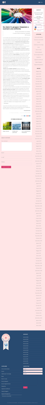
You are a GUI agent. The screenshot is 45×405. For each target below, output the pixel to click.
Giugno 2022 (38, 163)
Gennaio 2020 (39, 230)
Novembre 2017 (38, 293)
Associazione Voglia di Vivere (18, 25)
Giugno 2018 (38, 278)
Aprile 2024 (38, 123)
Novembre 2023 (38, 133)
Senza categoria (15, 112)
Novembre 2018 (38, 265)
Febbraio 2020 (39, 228)
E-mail (2, 157)
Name (2, 152)
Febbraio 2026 (39, 78)
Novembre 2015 (38, 310)
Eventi (38, 42)
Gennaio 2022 (38, 173)
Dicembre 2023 (38, 131)
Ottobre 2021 (38, 178)
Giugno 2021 (38, 188)
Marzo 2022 (38, 168)
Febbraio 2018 (38, 288)
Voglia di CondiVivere (25, 112)
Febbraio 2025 (39, 106)
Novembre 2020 (38, 205)
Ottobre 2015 (38, 313)
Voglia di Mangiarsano (38, 64)
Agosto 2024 (38, 113)
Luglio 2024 (38, 116)
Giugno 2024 (38, 118)
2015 (27, 361)
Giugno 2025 (38, 96)
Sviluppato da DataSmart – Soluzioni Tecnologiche (17, 402)
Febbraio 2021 (38, 198)
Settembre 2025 (38, 88)
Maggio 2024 (38, 121)
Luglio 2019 (38, 245)
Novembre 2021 (38, 176)
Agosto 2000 (38, 320)
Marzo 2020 (38, 225)
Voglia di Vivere (39, 27)
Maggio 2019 (38, 250)
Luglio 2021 (38, 186)
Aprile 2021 (38, 193)
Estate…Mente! (6, 131)
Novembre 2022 (38, 156)
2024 (27, 341)
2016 (27, 358)
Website (3, 161)
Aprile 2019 (38, 253)
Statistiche (39, 57)
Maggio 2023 (38, 146)
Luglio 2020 (38, 215)
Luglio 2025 (38, 93)
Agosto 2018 (38, 273)
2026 (27, 337)
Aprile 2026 (38, 73)
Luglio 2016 (38, 308)
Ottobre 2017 (38, 295)
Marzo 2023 (38, 151)
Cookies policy (35, 402)
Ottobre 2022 (38, 158)
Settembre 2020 (38, 210)
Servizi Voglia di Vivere (38, 54)
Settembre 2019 (38, 240)
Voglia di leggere (38, 62)
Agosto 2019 (38, 243)
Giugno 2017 (38, 303)
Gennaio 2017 (38, 305)
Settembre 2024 (38, 111)
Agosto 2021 (38, 183)
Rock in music (38, 49)
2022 (27, 345)
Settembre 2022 (38, 161)
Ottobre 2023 (38, 136)
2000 (27, 363)
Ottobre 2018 (38, 268)
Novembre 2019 (38, 235)
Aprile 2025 (38, 101)
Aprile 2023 (38, 148)
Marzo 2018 (38, 285)
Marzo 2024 (38, 126)
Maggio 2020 (38, 220)
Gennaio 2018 (38, 290)
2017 (27, 356)
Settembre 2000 (38, 318)
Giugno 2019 (38, 248)
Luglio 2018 (38, 275)
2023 (27, 343)
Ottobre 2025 (38, 86)
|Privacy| (30, 402)
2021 (27, 348)
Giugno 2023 (38, 143)
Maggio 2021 (38, 190)
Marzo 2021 (38, 195)
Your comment (4, 141)
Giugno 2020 (38, 218)
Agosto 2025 (38, 91)
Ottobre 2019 (38, 238)
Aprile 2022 (38, 166)
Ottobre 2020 (38, 208)
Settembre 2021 (38, 181)
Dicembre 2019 (39, 233)
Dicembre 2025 (38, 83)
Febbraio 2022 (39, 171)
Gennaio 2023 (38, 153)
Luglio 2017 (38, 300)
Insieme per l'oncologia (38, 44)
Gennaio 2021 (38, 200)
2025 (27, 339)
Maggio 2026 (38, 71)
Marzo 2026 (38, 76)
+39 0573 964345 (40, 20)
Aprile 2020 (38, 223)
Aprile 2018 (38, 283)
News (38, 47)
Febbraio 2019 (38, 258)
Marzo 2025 (38, 103)
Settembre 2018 (38, 270)
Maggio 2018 (38, 280)
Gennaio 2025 (38, 108)
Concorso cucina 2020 (38, 39)
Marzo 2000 (38, 325)
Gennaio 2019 (38, 260)
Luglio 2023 (38, 141)
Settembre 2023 (38, 138)
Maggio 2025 (38, 98)
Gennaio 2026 (38, 81)
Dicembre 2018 (39, 263)
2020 (27, 350)
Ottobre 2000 (39, 315)
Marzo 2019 (38, 255)
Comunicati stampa (39, 37)
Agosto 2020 (38, 213)
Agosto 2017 (38, 298)
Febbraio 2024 (39, 128)
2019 (27, 352)
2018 (27, 354)
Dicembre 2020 (38, 203)
